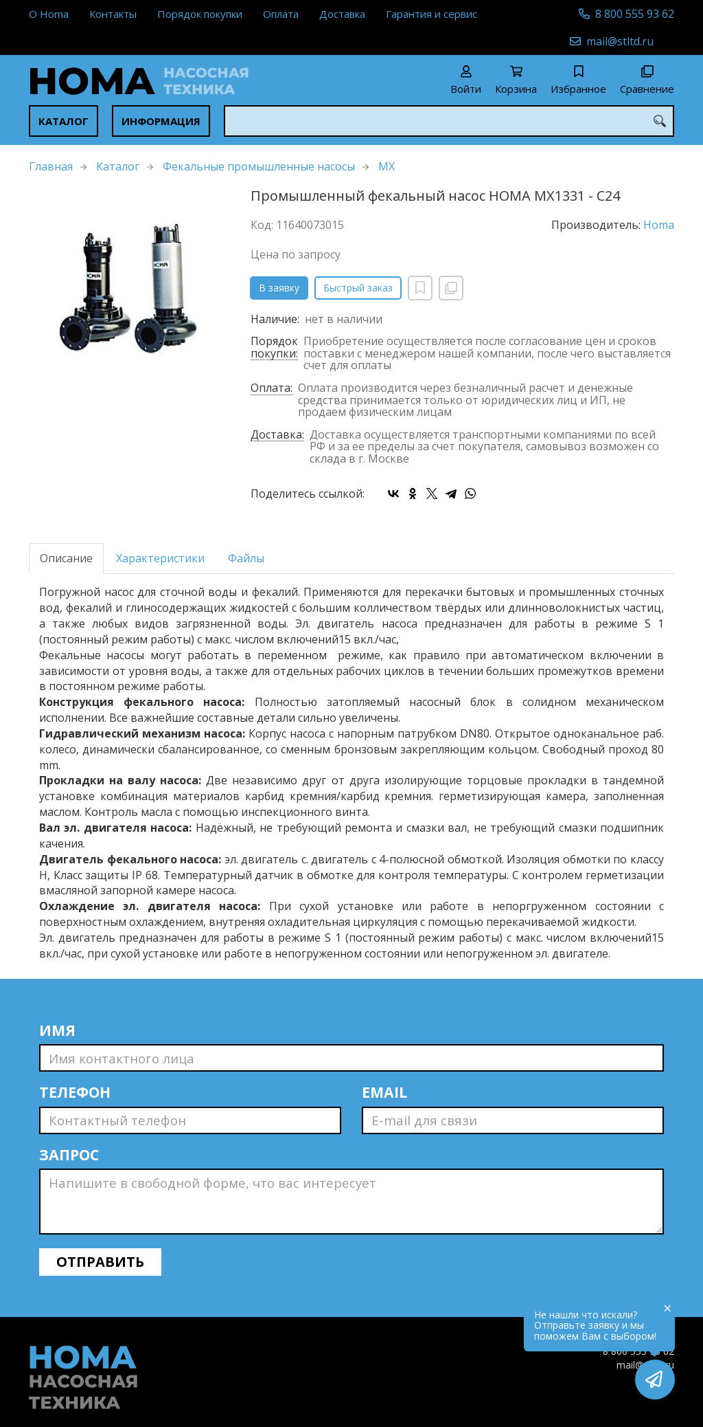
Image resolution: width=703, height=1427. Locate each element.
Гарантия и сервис (431, 14)
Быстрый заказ (358, 287)
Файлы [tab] (246, 558)
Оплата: (271, 388)
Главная (51, 166)
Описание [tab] (66, 558)
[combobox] (449, 121)
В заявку (279, 287)
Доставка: (277, 435)
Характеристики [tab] (160, 558)
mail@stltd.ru (620, 41)
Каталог (63, 121)
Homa (658, 224)
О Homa (49, 14)
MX (386, 166)
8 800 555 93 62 (634, 13)
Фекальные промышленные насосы (259, 166)
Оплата (281, 14)
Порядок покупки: (274, 347)
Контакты (113, 14)
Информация (161, 121)
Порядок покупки (199, 14)
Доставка (342, 14)
